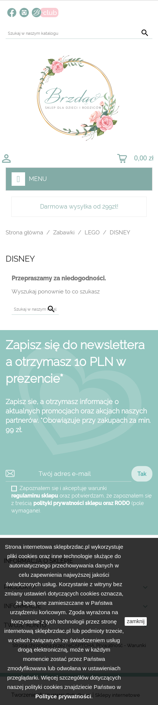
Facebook (11, 12)
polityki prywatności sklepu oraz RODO (81, 503)
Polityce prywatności (63, 696)
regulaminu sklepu (34, 495)
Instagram (24, 12)
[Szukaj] (79, 33)
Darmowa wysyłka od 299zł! (79, 206)
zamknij (136, 621)
